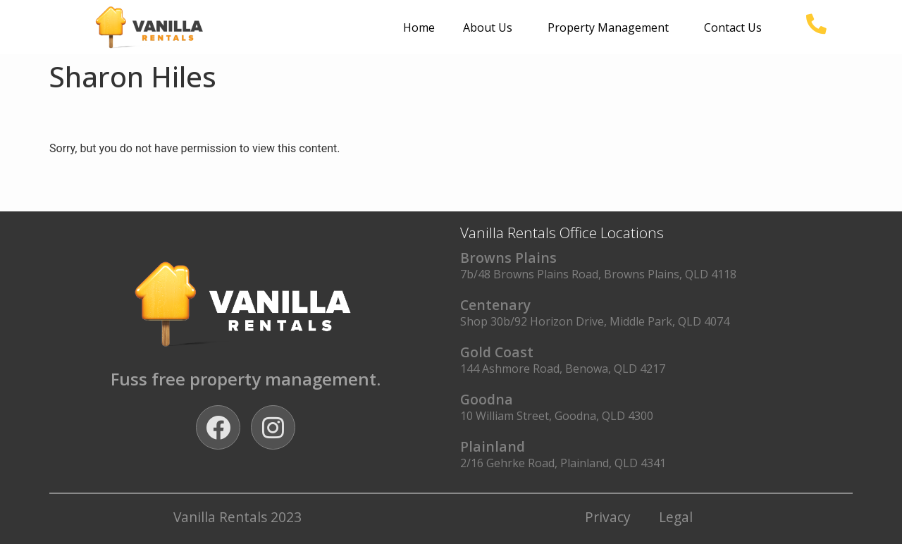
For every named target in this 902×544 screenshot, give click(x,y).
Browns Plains (508, 257)
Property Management (612, 27)
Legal (676, 516)
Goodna (486, 399)
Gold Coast (496, 351)
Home (419, 27)
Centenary (495, 304)
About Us (491, 27)
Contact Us (733, 27)
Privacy (608, 516)
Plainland (492, 446)
